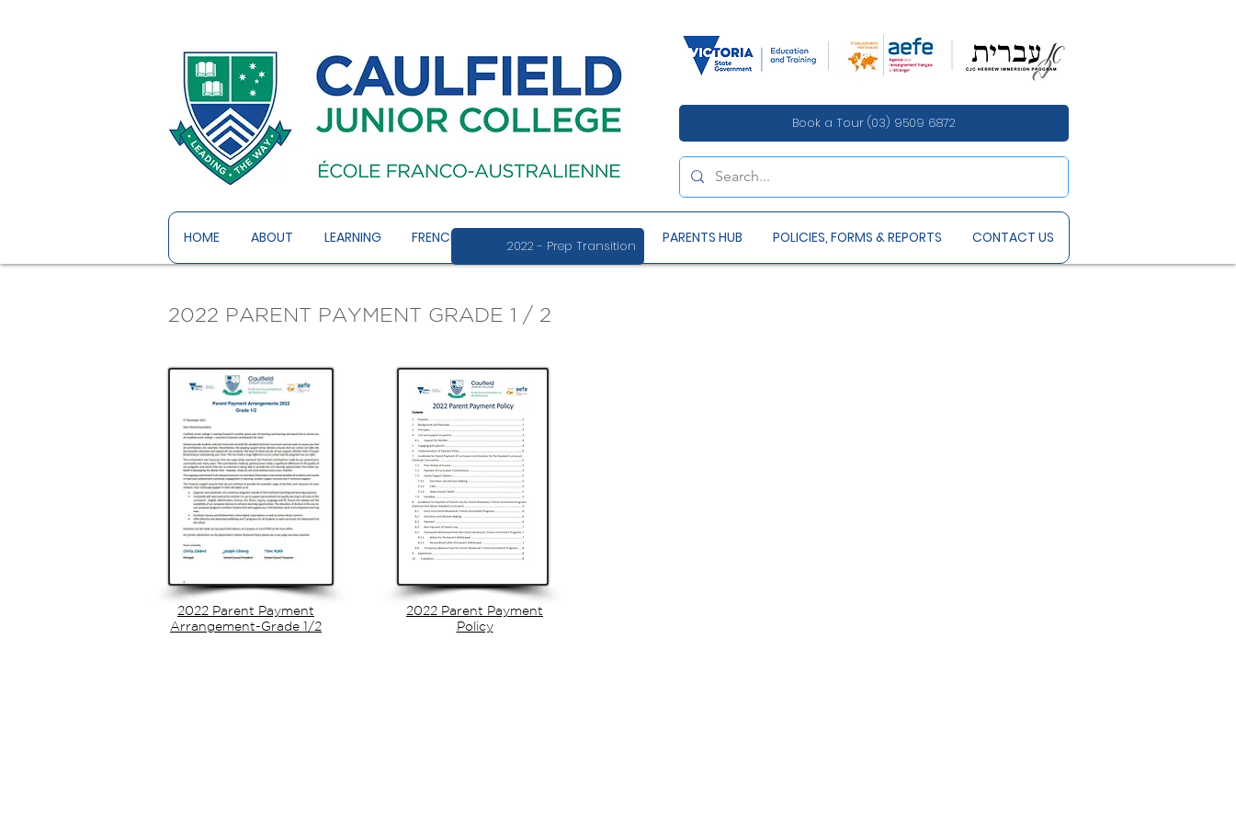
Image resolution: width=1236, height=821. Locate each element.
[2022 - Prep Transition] (547, 246)
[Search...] (872, 177)
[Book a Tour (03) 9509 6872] (874, 123)
